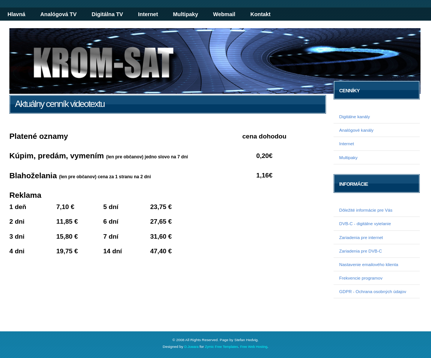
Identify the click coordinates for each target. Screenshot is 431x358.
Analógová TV (58, 14)
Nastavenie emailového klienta (368, 264)
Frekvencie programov (361, 277)
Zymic (209, 347)
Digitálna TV (107, 14)
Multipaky (185, 14)
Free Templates (226, 347)
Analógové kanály (356, 130)
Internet (148, 14)
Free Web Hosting (253, 347)
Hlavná (16, 14)
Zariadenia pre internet (361, 237)
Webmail (224, 14)
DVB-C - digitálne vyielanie (365, 223)
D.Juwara (191, 347)
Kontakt (260, 14)
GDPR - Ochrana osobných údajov (372, 291)
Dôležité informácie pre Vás (365, 210)
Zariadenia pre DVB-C (360, 250)
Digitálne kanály (354, 116)
